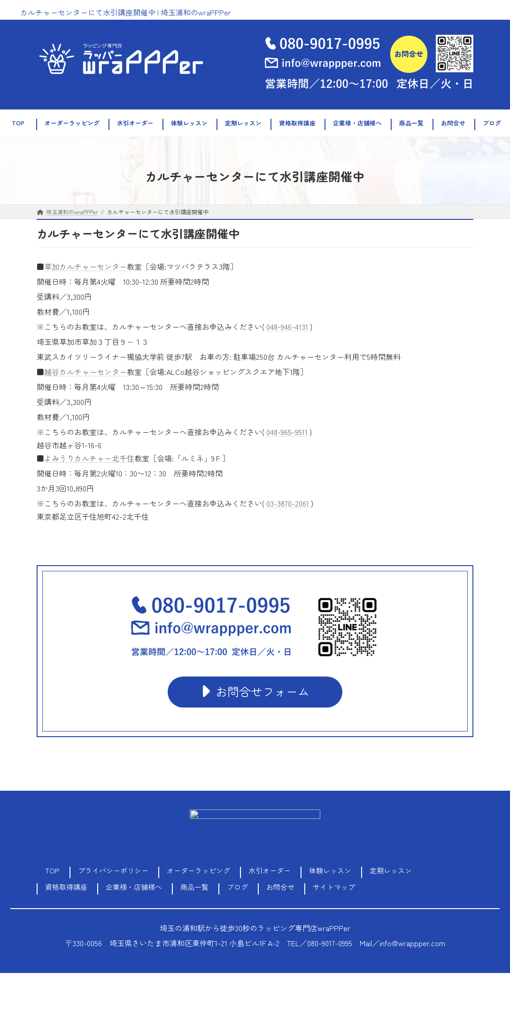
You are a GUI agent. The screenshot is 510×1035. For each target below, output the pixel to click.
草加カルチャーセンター (85, 266)
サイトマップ (334, 887)
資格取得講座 (66, 887)
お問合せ (280, 887)
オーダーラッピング (198, 870)
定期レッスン (391, 870)
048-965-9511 (287, 431)
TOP (52, 870)
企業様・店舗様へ (134, 887)
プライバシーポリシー (113, 870)
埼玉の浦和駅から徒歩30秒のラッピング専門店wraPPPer (255, 928)
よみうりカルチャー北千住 (89, 458)
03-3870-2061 (287, 503)
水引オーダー (269, 870)
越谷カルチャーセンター (85, 371)
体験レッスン (330, 870)
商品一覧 (194, 887)
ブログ (237, 887)
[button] (255, 692)
